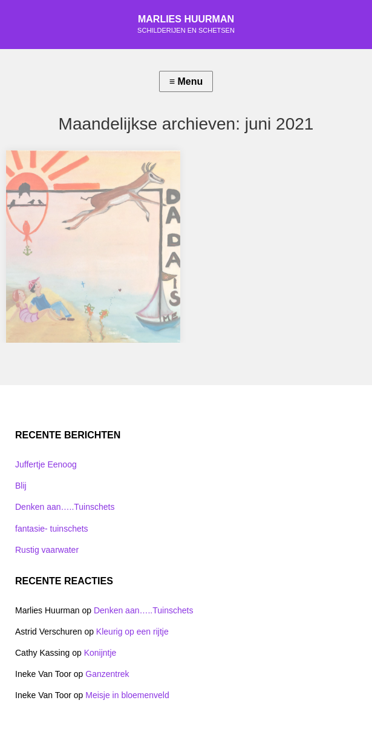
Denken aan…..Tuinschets (64, 507)
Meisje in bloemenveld (127, 695)
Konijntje (100, 653)
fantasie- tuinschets (51, 528)
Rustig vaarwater (47, 550)
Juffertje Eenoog (46, 464)
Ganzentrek (107, 674)
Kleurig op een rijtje (132, 631)
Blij (21, 485)
